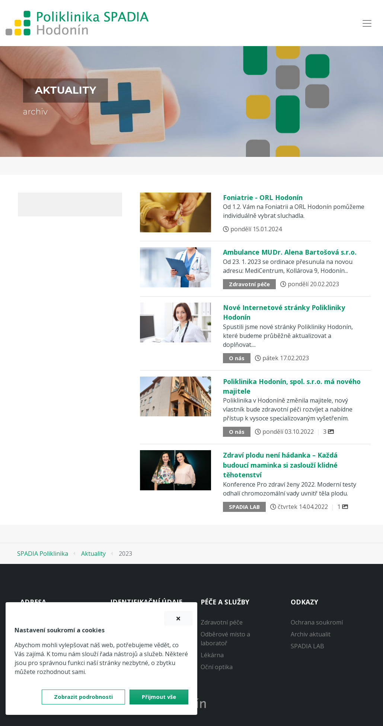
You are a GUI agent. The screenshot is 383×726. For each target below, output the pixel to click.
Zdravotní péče (222, 622)
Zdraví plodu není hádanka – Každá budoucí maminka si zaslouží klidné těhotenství (280, 465)
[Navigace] (367, 23)
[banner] (77, 23)
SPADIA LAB (307, 646)
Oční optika (217, 667)
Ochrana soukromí (317, 622)
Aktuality (93, 553)
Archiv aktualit (311, 634)
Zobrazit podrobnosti (83, 696)
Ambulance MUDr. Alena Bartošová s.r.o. (290, 252)
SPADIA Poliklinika (42, 553)
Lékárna (212, 655)
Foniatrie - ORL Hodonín (263, 197)
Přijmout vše (159, 696)
